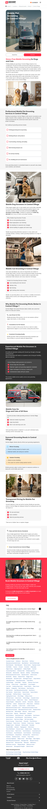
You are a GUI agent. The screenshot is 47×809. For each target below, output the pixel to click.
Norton (35, 717)
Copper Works (23, 684)
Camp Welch (30, 680)
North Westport (19, 665)
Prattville (24, 723)
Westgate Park (25, 740)
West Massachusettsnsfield (13, 740)
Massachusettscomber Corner (13, 707)
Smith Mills (9, 667)
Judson (15, 703)
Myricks (16, 713)
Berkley (28, 672)
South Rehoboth (18, 732)
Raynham (37, 723)
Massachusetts (22, 6)
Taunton (15, 667)
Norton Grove (9, 719)
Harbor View (20, 699)
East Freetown (30, 688)
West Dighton (36, 738)
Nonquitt (30, 713)
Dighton (8, 688)
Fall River (32, 661)
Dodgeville (14, 688)
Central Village (36, 6)
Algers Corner (9, 668)
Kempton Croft (22, 703)
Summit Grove (35, 734)
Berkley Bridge (35, 672)
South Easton (9, 732)
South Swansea (36, 732)
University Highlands (11, 738)
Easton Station (34, 692)
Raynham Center (36, 665)
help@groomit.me (23, 769)
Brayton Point (21, 676)
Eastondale (9, 694)
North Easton (36, 715)
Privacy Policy (23, 804)
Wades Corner (21, 738)
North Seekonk (9, 665)
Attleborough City (30, 670)
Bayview (23, 672)
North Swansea (28, 717)
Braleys (15, 676)
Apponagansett (18, 668)
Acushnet (26, 667)
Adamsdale (33, 667)
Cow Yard (8, 686)
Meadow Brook (36, 709)
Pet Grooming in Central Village (13, 752)
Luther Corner (22, 705)
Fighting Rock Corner (11, 696)
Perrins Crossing (10, 721)
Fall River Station (17, 694)
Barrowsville (16, 672)
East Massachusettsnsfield (21, 690)
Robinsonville (25, 725)
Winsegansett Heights (19, 746)
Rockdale (32, 725)
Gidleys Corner (28, 696)
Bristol (29, 6)
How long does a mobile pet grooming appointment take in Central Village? (21, 636)
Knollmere (37, 703)
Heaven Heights (10, 701)
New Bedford (25, 663)
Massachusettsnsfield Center (13, 663)
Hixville (24, 701)
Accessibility (30, 805)
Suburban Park (26, 734)
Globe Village (26, 698)
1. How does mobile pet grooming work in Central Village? (20, 609)
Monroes (25, 711)
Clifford (8, 684)
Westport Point (10, 742)
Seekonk (16, 727)
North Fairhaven (10, 717)
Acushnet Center (10, 661)
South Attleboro (27, 730)
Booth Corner (34, 674)
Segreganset (23, 727)
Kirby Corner (30, 703)
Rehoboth (17, 725)
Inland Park (9, 703)
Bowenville (9, 676)
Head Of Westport (33, 699)
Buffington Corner (27, 678)
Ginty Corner (18, 698)
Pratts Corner (17, 723)
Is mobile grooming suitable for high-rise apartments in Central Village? (22, 643)
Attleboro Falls (21, 670)
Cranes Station (28, 686)
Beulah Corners (25, 674)
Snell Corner (18, 730)
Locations (15, 6)
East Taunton (9, 692)
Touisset (24, 736)
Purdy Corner (31, 723)
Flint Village (21, 696)
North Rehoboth (19, 717)
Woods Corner (29, 746)
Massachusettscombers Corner (29, 707)
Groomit (9, 6)
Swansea (8, 736)
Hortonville (30, 701)
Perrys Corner (19, 721)
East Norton (32, 690)
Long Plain (14, 705)
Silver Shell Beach (10, 729)
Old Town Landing (29, 719)
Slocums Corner (10, 730)
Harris (26, 699)
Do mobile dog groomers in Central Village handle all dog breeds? (20, 622)
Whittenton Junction (11, 744)
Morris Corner (32, 711)
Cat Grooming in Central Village (13, 754)
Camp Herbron (36, 678)
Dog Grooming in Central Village (30, 752)
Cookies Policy (31, 804)
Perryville (26, 721)
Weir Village (29, 738)
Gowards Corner (35, 698)
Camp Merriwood (10, 680)
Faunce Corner (26, 694)
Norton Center (27, 665)
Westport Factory (34, 740)
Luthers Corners (31, 705)
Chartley (24, 682)
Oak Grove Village (18, 719)
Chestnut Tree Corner (33, 682)
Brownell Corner (18, 678)
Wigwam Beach (21, 744)
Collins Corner (15, 684)
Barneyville (9, 672)
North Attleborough (34, 663)
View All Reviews (12, 598)
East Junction (9, 690)
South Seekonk (27, 732)
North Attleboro (10, 715)
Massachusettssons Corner (25, 709)
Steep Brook (18, 734)
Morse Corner (9, 713)
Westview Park (18, 742)
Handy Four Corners (11, 699)
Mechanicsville (10, 711)
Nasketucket (23, 713)
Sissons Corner (20, 729)
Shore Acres (31, 727)
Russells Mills (9, 727)
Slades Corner (28, 729)
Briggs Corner (29, 676)
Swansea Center (16, 736)
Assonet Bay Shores (11, 670)
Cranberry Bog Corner (17, 686)
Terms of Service (15, 804)
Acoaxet (21, 667)
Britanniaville (9, 678)
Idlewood (37, 701)
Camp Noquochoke (20, 680)
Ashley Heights (27, 668)
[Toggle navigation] (40, 2)
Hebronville (18, 701)
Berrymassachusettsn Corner (13, 674)
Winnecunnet (9, 746)
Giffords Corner (10, 698)
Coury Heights (31, 684)
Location (8, 791)
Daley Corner (36, 686)
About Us (9, 785)
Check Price (14, 54)
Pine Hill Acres (33, 721)
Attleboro (18, 661)
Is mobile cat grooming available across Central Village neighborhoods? (20, 629)
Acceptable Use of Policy (20, 805)
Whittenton (33, 742)
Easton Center (17, 692)
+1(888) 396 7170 (23, 773)
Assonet (34, 668)
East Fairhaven (22, 688)
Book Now (32, 54)
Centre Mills (18, 682)
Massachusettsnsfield (11, 709)
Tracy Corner (31, 736)
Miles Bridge (18, 711)
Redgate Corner (10, 725)
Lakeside (8, 705)
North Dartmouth (19, 715)
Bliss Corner (25, 661)
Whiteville (26, 742)
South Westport (10, 734)
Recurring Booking (11, 789)
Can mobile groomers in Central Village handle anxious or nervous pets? (20, 649)
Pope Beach (9, 723)
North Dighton (28, 715)
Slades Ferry (36, 729)
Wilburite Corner (30, 744)
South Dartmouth (36, 730)
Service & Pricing (10, 787)
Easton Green (26, 692)
